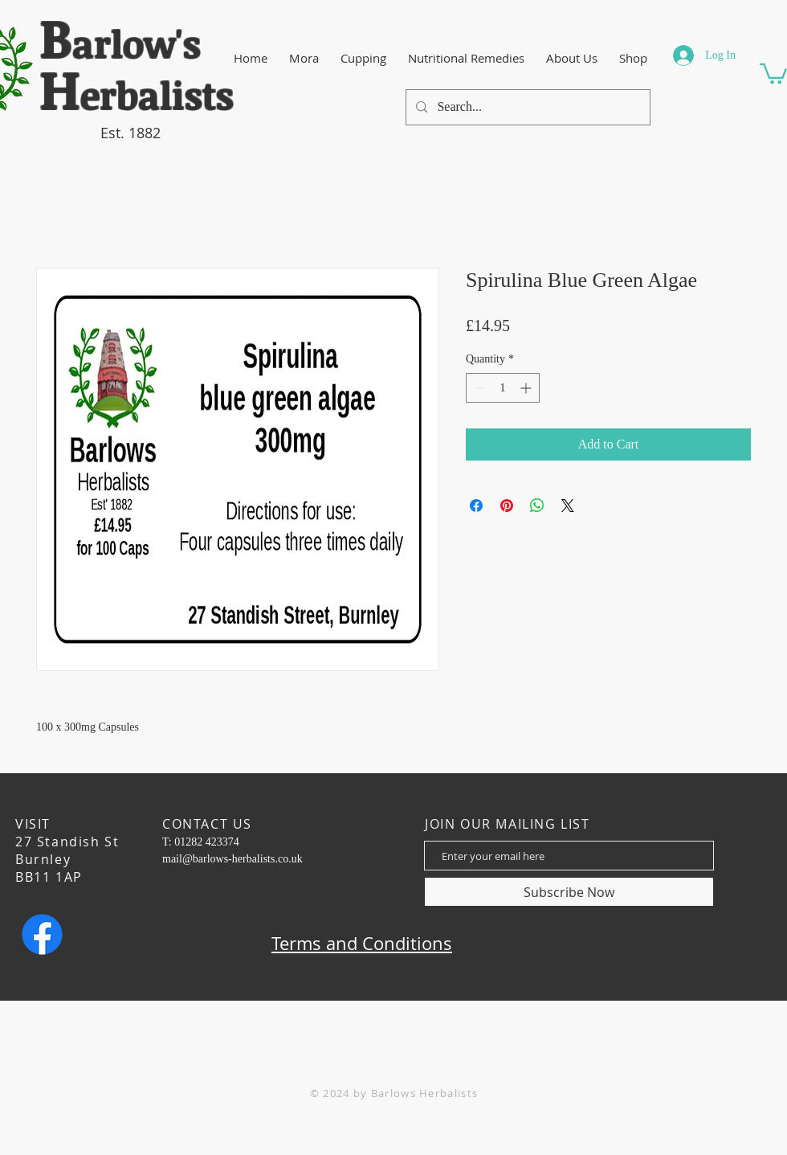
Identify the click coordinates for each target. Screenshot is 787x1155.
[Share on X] (567, 505)
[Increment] (527, 388)
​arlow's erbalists (136, 69)
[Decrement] (478, 388)
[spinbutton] (502, 388)
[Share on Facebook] (476, 505)
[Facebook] (42, 934)
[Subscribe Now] (569, 892)
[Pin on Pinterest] (506, 505)
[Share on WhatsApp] (537, 505)
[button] (773, 72)
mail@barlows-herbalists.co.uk (232, 859)
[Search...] (526, 107)
